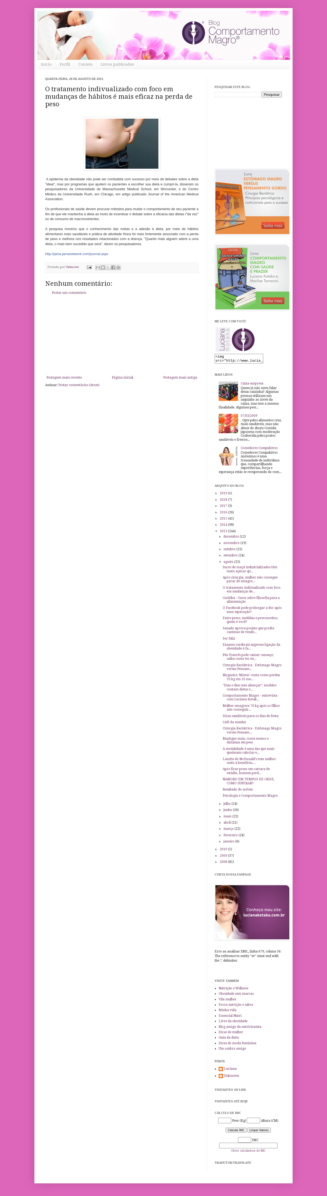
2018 (224, 501)
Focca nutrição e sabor (236, 1006)
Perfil (65, 64)
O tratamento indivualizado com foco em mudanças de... (251, 591)
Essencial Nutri (230, 1017)
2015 (224, 520)
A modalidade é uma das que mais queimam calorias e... (248, 752)
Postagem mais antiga (180, 377)
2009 (224, 857)
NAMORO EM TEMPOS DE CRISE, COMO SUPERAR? (249, 782)
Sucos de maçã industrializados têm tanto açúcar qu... (250, 570)
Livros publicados (117, 64)
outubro (229, 551)
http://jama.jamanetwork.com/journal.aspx (76, 254)
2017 (224, 507)
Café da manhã (234, 724)
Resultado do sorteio (238, 791)
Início (46, 64)
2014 (224, 526)
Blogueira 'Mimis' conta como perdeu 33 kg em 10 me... (251, 678)
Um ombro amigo (232, 1050)
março (228, 830)
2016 (224, 514)
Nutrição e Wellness (233, 990)
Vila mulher (227, 1001)
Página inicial (122, 377)
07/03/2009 (249, 417)
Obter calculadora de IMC (248, 1152)
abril (227, 824)
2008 (224, 863)
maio (227, 818)
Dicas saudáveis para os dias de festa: (251, 717)
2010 (224, 851)
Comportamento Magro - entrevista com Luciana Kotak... (250, 699)
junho (228, 811)
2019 (224, 495)
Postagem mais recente (64, 377)
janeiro (229, 843)
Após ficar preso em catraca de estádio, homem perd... (246, 772)
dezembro (231, 538)
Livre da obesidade (233, 1023)
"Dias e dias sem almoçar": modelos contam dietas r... (249, 689)
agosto (228, 563)
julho (227, 805)
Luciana (230, 1070)
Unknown (231, 1077)
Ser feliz (229, 640)
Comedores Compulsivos (259, 449)
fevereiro (231, 837)
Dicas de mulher (231, 1034)
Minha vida (227, 1012)
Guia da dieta (229, 1039)
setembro (231, 557)
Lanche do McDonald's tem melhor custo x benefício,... (249, 762)
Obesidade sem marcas (236, 995)
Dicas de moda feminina (237, 1045)
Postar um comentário (69, 293)
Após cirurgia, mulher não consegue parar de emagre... (250, 581)
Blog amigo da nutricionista (240, 1028)
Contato (85, 64)
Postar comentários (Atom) (78, 385)
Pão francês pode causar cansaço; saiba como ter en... (248, 658)
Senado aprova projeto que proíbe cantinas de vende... (248, 632)
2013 (224, 533)
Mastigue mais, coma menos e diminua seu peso (246, 742)
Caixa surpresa (252, 385)
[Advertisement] (121, 335)
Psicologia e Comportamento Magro (250, 797)
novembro (231, 544)
